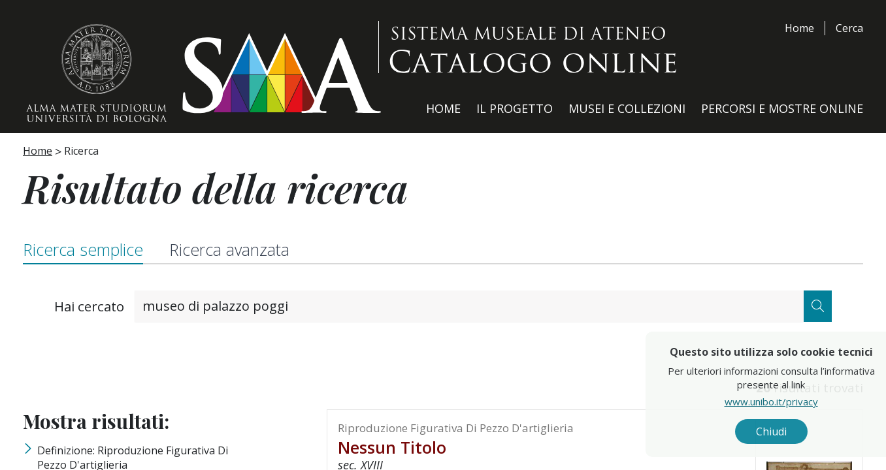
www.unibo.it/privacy (797, 401)
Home (799, 28)
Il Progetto (514, 108)
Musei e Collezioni (626, 108)
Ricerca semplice (83, 249)
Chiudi (796, 431)
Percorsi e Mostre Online (782, 108)
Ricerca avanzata (229, 249)
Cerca (849, 28)
